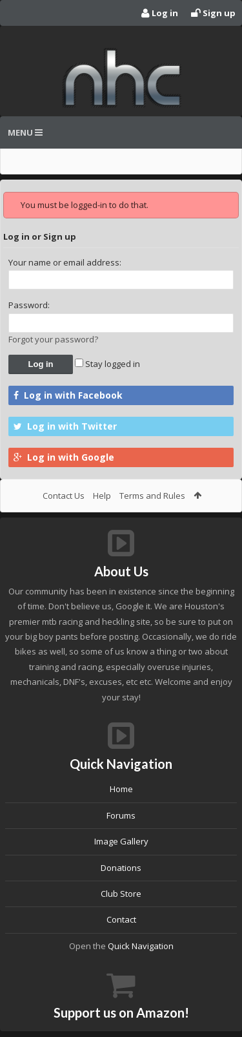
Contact (121, 919)
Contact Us (64, 495)
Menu (25, 132)
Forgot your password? (53, 339)
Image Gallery (121, 841)
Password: (29, 305)
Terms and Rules (152, 495)
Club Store (121, 893)
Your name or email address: (64, 262)
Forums (121, 815)
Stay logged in (107, 364)
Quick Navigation (141, 946)
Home (121, 789)
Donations (121, 868)
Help (102, 495)
